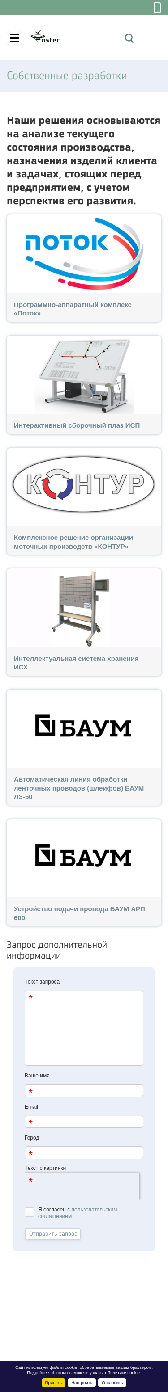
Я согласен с (71, 1213)
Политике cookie (123, 1372)
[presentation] (82, 1186)
